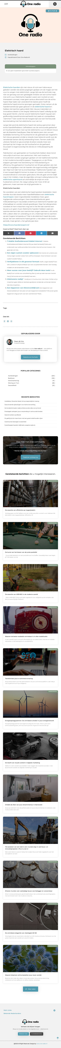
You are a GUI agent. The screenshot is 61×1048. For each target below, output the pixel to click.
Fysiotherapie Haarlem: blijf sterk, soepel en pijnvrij (20, 425)
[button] (6, 3)
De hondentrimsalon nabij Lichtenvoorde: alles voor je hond (23, 408)
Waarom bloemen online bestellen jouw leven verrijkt (23, 975)
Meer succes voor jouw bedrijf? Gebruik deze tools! (28, 270)
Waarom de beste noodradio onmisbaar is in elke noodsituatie (26, 636)
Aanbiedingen (12, 54)
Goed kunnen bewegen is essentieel (15, 421)
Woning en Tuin (13, 383)
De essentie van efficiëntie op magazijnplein (20, 510)
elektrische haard (42, 107)
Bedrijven (11, 378)
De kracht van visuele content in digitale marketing (22, 763)
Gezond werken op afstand (13, 415)
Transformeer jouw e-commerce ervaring (19, 678)
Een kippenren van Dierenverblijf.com (23, 288)
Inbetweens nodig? (15, 279)
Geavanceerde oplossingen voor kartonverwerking (20, 404)
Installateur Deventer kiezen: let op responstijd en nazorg (22, 401)
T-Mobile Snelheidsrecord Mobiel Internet (24, 241)
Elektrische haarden (11, 87)
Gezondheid (12, 385)
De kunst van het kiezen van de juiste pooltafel (21, 552)
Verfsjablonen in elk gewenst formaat (23, 262)
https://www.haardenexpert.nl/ (16, 225)
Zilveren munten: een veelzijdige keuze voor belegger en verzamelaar (28, 891)
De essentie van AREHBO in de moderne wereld (21, 594)
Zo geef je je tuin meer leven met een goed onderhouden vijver (24, 418)
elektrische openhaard (12, 179)
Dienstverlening (13, 380)
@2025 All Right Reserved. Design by (30, 1043)
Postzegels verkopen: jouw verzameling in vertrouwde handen (23, 411)
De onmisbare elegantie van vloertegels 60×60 (21, 933)
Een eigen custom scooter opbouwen (23, 253)
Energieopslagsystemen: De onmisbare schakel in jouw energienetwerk (29, 720)
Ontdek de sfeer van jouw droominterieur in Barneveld (23, 805)
